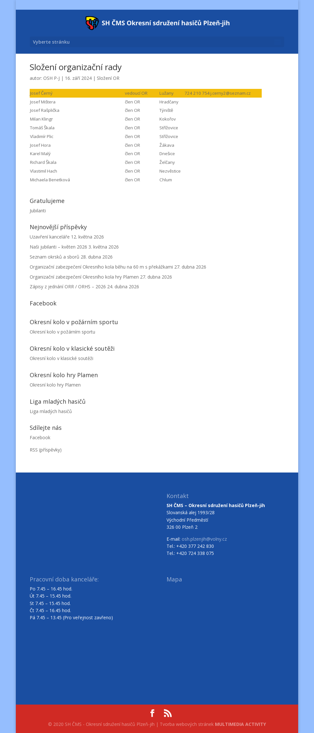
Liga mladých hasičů (51, 411)
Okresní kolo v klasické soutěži (61, 358)
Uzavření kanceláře (50, 237)
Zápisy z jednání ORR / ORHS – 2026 (68, 286)
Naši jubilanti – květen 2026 (58, 247)
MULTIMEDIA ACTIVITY (240, 724)
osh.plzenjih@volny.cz (204, 539)
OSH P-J (51, 78)
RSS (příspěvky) (46, 450)
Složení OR (108, 78)
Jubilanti (38, 210)
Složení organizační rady (76, 67)
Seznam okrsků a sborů (54, 257)
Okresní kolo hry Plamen (55, 385)
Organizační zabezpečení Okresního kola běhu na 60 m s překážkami (101, 267)
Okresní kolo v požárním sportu (62, 332)
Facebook (40, 437)
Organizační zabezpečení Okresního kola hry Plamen (84, 277)
